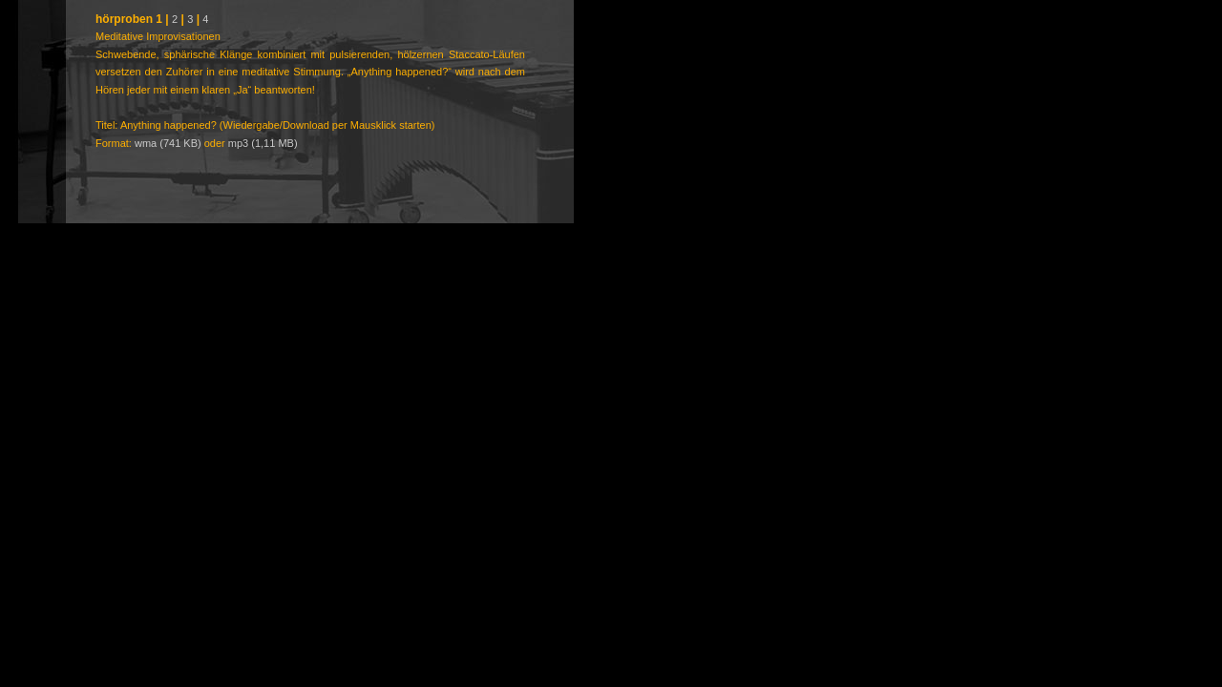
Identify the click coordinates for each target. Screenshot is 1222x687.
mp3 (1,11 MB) (263, 143)
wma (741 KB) (168, 143)
